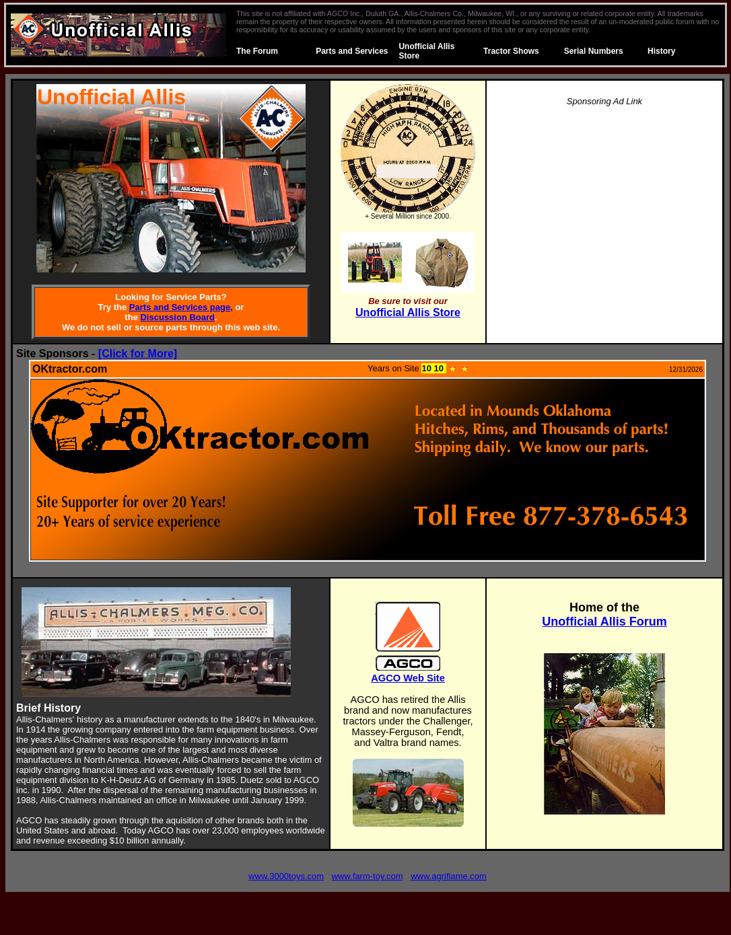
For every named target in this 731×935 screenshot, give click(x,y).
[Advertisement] (604, 212)
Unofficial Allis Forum (604, 621)
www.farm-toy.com (367, 876)
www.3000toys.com (286, 876)
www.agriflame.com (449, 876)
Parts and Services (352, 51)
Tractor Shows (511, 51)
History (661, 51)
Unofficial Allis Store (407, 312)
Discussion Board (177, 317)
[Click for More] (137, 353)
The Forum (257, 51)
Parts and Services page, (181, 307)
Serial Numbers (593, 51)
